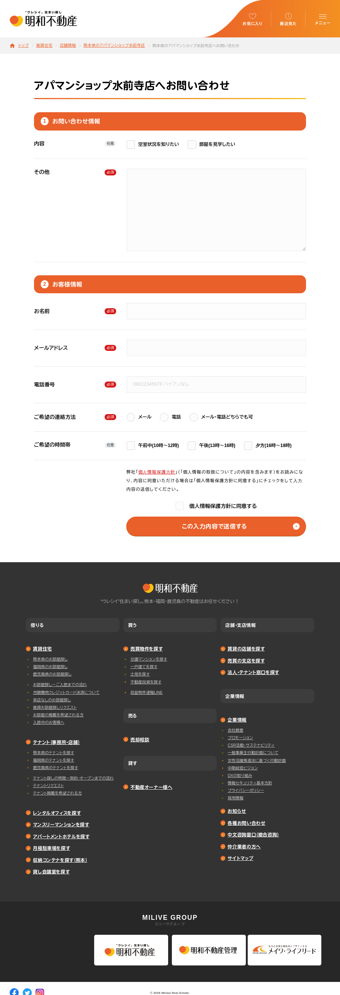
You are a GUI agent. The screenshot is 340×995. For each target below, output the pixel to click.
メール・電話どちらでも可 (221, 417)
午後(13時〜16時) (211, 445)
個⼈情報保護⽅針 (156, 472)
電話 (170, 417)
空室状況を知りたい (153, 144)
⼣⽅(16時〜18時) (268, 445)
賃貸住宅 (44, 45)
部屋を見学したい (211, 144)
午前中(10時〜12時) (153, 445)
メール (139, 417)
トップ (23, 45)
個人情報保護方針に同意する (216, 506)
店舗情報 (68, 45)
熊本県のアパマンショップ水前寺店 (114, 45)
